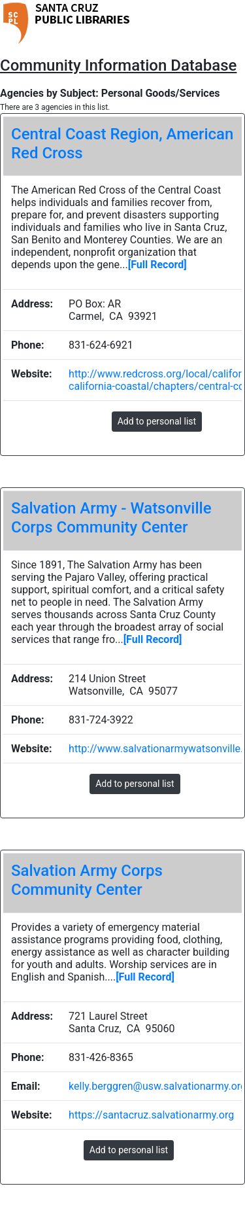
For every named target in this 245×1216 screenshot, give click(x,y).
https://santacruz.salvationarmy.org (151, 1115)
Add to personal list (157, 421)
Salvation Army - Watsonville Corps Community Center (111, 517)
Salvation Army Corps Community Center (87, 880)
